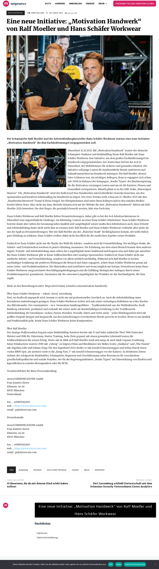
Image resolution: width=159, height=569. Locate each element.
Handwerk (37, 470)
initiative (75, 470)
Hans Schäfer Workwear (57, 470)
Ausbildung (23, 470)
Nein (119, 564)
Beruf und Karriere (16, 13)
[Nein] (155, 564)
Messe (87, 470)
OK (110, 564)
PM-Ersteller (35, 13)
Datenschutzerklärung (135, 564)
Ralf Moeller (100, 470)
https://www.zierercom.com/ (31, 405)
